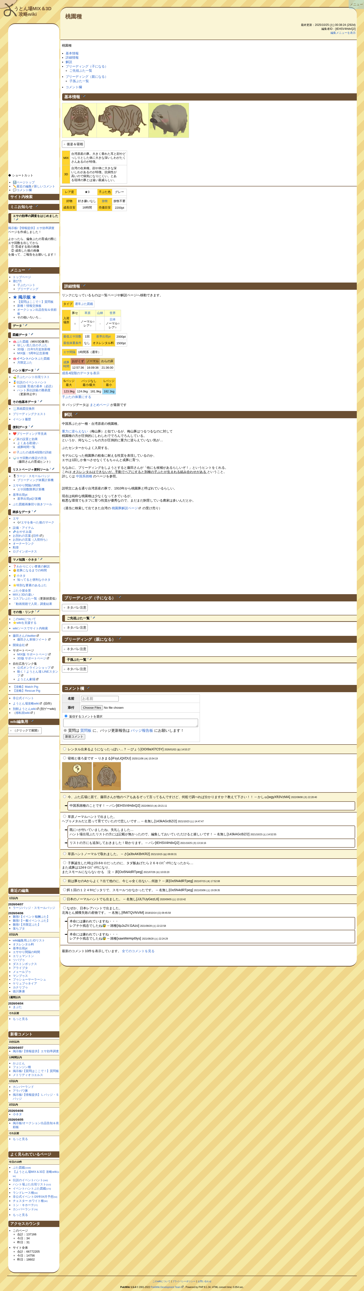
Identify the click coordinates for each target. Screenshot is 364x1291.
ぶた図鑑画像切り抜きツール (32, 504)
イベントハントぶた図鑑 (32, 1188)
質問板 (85, 732)
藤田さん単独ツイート (32, 639)
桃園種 (73, 16)
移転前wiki (23, 713)
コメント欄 (74, 87)
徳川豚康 (19, 991)
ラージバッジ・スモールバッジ (34, 908)
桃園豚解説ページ (125, 508)
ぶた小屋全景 (22, 590)
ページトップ (26, 182)
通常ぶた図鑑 (84, 304)
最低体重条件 (72, 343)
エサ (16, 518)
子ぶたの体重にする (76, 397)
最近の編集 (24, 186)
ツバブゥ (19, 960)
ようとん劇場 (26, 679)
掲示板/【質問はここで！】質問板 (36, 1071)
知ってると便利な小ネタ (34, 579)
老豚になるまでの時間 (32, 570)
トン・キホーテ (25, 1205)
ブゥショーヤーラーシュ (29, 979)
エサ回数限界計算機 (30, 489)
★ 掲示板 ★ (24, 297)
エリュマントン (23, 956)
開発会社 (19, 645)
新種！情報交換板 (29, 305)
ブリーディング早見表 (32, 433)
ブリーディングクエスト (29, 414)
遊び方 (17, 281)
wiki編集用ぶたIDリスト (29, 940)
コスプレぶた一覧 (25, 598)
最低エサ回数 (72, 336)
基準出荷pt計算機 (29, 498)
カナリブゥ (20, 987)
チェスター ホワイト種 (30, 1201)
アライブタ (20, 968)
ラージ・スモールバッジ (33, 476)
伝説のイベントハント (32, 382)
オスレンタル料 (23, 944)
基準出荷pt (103, 336)
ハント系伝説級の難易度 (34, 390)
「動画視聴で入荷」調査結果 (32, 604)
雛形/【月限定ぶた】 (27, 924)
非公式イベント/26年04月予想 (35, 1196)
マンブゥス (20, 976)
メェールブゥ (22, 972)
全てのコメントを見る (138, 952)
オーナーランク (23, 543)
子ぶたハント (26, 285)
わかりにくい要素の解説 (33, 566)
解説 (69, 62)
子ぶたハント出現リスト (33, 377)
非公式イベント (23, 698)
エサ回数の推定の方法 (32, 458)
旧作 (36, 535)
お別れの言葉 (22, 535)
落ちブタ (19, 928)
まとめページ (99, 405)
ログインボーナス (25, 551)
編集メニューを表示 (343, 32)
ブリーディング (27, 289)
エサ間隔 (69, 352)
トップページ (22, 277)
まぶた (17, 1007)
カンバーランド (23, 1087)
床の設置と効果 (27, 439)
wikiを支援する (27, 622)
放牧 (105, 201)
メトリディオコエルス (28, 1075)
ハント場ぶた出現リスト (32, 1184)
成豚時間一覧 (26, 447)
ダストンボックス (25, 964)
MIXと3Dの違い (23, 594)
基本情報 (72, 53)
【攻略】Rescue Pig (26, 690)
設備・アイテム (23, 527)
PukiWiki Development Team (166, 1287)
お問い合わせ (205, 1281)
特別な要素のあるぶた (32, 585)
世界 (113, 313)
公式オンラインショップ (34, 667)
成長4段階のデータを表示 (81, 373)
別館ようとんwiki (24, 709)
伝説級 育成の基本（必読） (35, 386)
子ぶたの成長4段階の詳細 (34, 452)
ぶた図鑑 (23, 341)
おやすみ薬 (24, 531)
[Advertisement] (209, 246)
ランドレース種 (25, 1192)
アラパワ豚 (20, 1090)
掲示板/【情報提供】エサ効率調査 (31, 228)
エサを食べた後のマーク (37, 522)
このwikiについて (24, 619)
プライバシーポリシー (183, 1281)
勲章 (16, 547)
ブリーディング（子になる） (87, 66)
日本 (113, 319)
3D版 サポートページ (31, 658)
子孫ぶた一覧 (79, 81)
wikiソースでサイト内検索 (30, 628)
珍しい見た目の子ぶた (32, 345)
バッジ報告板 (142, 732)
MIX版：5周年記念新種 (32, 353)
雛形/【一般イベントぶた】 (31, 920)
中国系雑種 (84, 476)
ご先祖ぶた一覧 (80, 70)
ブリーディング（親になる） (87, 76)
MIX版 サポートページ (32, 654)
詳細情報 (72, 57)
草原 (87, 313)
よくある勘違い (27, 443)
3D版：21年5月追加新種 (33, 349)
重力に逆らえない (75, 431)
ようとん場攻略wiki (26, 703)
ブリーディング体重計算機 (35, 480)
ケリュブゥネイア (25, 983)
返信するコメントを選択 (83, 716)
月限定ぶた (24, 362)
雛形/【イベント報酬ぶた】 (31, 916)
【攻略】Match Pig (25, 686)
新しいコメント (44, 186)
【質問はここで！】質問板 (35, 301)
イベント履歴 (22, 419)
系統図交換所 (26, 408)
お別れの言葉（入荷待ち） (31, 539)
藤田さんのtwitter (24, 635)
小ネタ (21, 575)
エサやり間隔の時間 (26, 485)
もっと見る (20, 1019)
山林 (100, 313)
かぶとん (19, 1063)
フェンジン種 (22, 1067)
